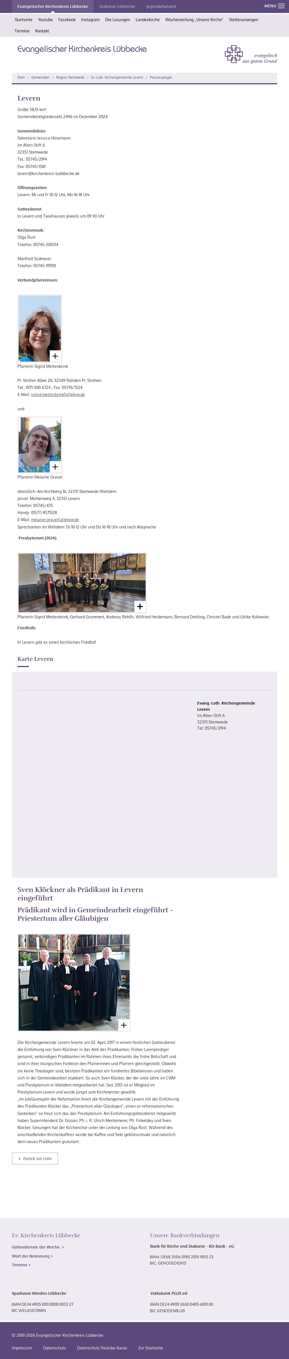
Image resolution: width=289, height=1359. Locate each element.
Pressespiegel (161, 77)
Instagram (90, 19)
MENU (274, 5)
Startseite (23, 19)
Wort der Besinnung (31, 1256)
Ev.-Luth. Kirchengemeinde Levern (117, 77)
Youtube (45, 19)
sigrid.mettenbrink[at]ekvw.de (58, 394)
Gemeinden (40, 77)
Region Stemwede (70, 77)
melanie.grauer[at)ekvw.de (55, 519)
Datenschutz (54, 1347)
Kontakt (42, 30)
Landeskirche (148, 19)
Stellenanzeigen (243, 19)
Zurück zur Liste (37, 1158)
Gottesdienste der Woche (36, 1247)
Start (21, 77)
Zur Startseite (150, 1347)
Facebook (67, 19)
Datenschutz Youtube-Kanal (102, 1347)
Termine (22, 30)
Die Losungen (117, 19)
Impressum (22, 1347)
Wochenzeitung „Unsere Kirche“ (194, 19)
